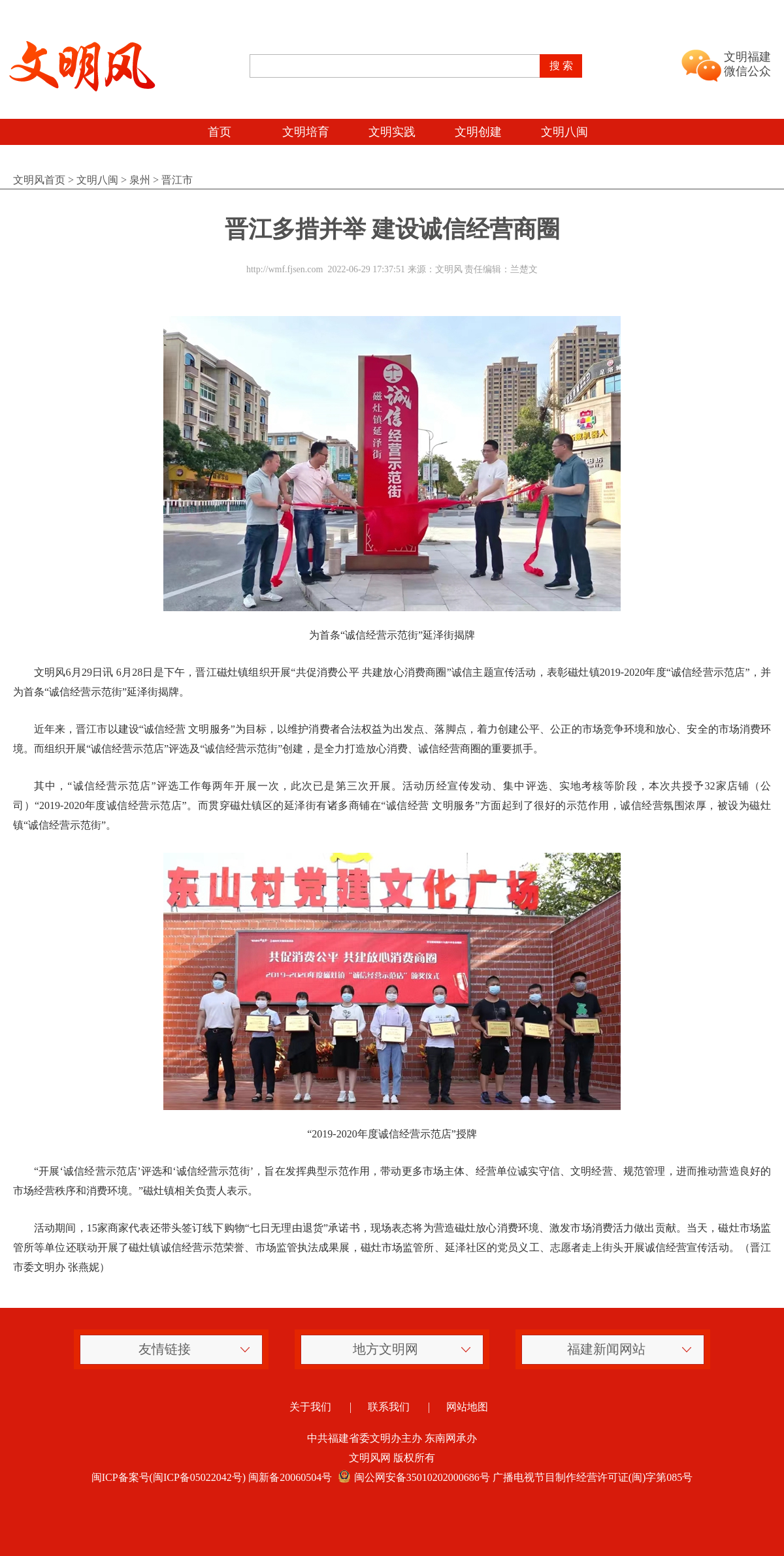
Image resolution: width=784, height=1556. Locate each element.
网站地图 (467, 1406)
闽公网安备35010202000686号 (412, 1477)
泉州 (139, 179)
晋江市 (177, 179)
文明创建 (478, 131)
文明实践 (392, 131)
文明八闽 (564, 131)
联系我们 (389, 1406)
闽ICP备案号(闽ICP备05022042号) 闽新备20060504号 (211, 1477)
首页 (219, 131)
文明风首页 (39, 179)
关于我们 (310, 1406)
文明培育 (305, 131)
